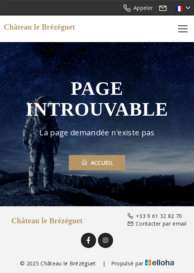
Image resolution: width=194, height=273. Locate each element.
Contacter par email (156, 223)
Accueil (97, 162)
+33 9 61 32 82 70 (154, 216)
